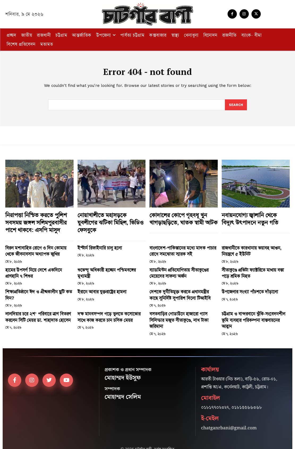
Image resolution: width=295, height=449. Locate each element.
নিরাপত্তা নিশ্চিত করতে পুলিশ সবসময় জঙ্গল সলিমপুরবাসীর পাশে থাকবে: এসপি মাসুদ (37, 222)
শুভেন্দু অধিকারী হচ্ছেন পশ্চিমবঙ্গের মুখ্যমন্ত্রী (107, 265)
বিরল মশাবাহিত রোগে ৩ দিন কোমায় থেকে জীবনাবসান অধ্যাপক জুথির (34, 248)
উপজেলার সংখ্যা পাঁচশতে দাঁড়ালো (245, 285)
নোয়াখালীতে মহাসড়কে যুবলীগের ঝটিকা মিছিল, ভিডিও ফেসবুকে (108, 218)
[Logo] (147, 14)
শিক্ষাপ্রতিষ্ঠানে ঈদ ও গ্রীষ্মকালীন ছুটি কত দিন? (37, 285)
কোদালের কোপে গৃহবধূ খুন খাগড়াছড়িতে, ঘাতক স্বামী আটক (179, 218)
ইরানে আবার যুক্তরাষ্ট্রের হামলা (97, 285)
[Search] (236, 105)
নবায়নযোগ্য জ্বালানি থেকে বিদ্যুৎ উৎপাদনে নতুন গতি (251, 218)
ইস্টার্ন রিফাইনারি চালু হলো (96, 245)
